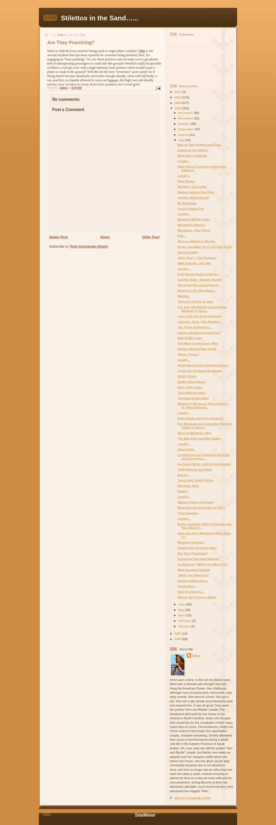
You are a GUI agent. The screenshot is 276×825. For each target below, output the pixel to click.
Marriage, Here (188, 485)
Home (105, 237)
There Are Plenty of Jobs (195, 301)
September (186, 129)
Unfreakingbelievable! (193, 398)
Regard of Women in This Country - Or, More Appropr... (203, 405)
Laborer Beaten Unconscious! (199, 332)
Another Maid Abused (193, 197)
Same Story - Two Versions (196, 257)
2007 (178, 633)
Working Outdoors (190, 542)
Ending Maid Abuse (191, 381)
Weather (183, 296)
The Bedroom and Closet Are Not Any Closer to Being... (204, 425)
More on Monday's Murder (196, 241)
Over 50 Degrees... (190, 591)
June (182, 604)
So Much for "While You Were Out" (202, 564)
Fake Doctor (186, 181)
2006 (178, 639)
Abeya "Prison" (188, 354)
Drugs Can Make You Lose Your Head (204, 246)
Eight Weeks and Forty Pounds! (200, 418)
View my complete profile (192, 797)
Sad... (181, 235)
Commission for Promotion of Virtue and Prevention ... (203, 456)
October (184, 123)
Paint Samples (187, 513)
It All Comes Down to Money (197, 274)
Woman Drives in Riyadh (195, 502)
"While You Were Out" (193, 575)
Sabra (196, 655)
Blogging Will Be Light (193, 219)
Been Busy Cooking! (192, 155)
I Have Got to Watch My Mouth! (199, 370)
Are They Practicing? (192, 553)
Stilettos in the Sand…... (100, 18)
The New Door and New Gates (199, 438)
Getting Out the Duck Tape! (197, 547)
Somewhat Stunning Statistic (198, 558)
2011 (178, 91)
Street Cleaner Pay (190, 208)
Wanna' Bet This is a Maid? (197, 597)
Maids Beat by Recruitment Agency (202, 365)
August (184, 134)
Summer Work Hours (192, 580)
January (184, 626)
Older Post (150, 237)
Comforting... (186, 586)
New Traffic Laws (189, 338)
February (185, 620)
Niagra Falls (186, 449)
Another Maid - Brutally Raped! (199, 279)
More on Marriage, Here (194, 433)
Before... (183, 475)
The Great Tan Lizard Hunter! (198, 285)
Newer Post (58, 237)
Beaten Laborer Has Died (195, 192)
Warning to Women (191, 224)
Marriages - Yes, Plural (193, 230)
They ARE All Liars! (191, 392)
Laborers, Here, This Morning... (199, 321)
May (181, 609)
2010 (178, 97)
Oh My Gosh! (186, 376)
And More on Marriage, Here (197, 343)
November (186, 118)
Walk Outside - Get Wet (194, 263)
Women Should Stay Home (196, 348)
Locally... (183, 161)
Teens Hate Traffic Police (195, 480)
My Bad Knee (186, 203)
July (181, 140)
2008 (178, 108)
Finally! (182, 491)
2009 (178, 102)
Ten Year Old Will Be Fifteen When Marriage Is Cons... (202, 308)
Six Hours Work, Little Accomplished (204, 464)
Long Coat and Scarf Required (199, 316)
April (182, 615)
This (142, 51)
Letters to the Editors (192, 150)
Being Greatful (188, 252)
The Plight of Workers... (194, 327)
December (186, 112)
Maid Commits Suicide (193, 569)
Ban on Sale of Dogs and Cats (199, 144)
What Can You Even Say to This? (201, 507)
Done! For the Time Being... (197, 290)
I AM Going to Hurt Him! (194, 469)
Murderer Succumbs (192, 186)
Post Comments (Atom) (89, 246)
